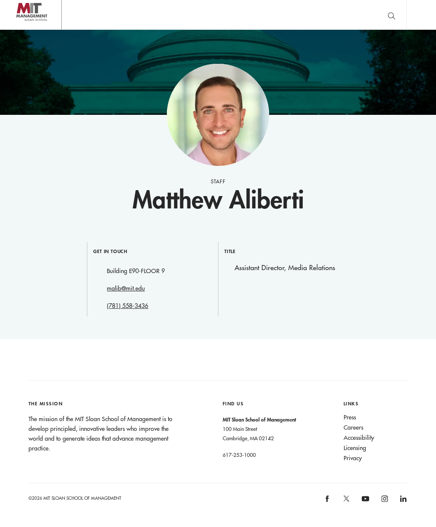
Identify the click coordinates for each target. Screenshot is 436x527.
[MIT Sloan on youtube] (364, 503)
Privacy (353, 458)
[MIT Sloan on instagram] (384, 501)
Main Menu (421, 14)
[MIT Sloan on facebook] (327, 501)
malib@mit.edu (126, 288)
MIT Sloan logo (21, 29)
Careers (353, 427)
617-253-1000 (239, 454)
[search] (391, 14)
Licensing (355, 448)
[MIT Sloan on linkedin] (403, 501)
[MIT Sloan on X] (346, 501)
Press (350, 417)
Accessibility (359, 438)
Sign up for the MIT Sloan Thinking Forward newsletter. (278, 15)
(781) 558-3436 (127, 306)
